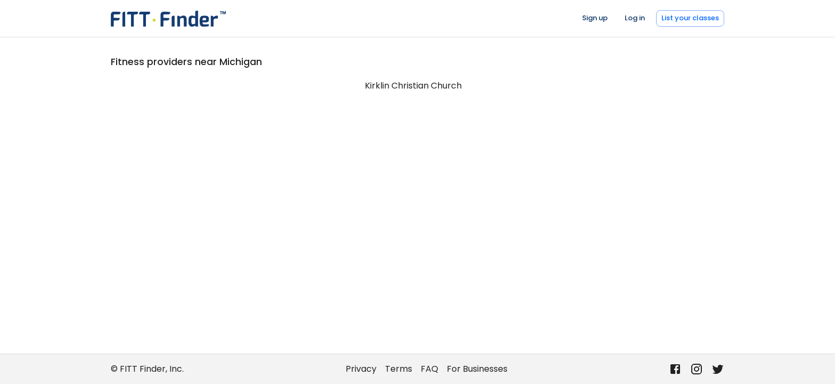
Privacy (361, 369)
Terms (398, 369)
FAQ (429, 369)
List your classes (690, 18)
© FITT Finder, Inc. (147, 369)
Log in (635, 18)
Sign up (595, 18)
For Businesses (477, 369)
